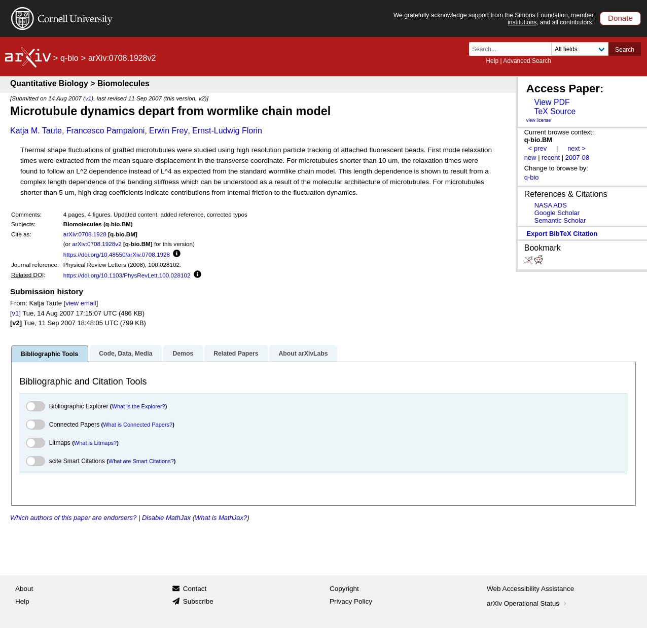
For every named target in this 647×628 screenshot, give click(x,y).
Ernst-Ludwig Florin (227, 130)
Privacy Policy (351, 601)
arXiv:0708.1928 (84, 234)
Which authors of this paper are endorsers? (73, 517)
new (530, 157)
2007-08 (577, 157)
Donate (620, 18)
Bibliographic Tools (49, 354)
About (24, 588)
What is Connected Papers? (137, 425)
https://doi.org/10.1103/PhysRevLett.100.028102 (127, 275)
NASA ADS (550, 205)
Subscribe (198, 601)
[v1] (15, 313)
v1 (88, 98)
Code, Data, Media (125, 353)
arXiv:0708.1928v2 (96, 243)
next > (576, 148)
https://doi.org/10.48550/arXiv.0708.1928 (116, 254)
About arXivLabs (303, 353)
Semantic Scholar (560, 220)
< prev (537, 148)
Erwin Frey (168, 130)
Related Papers (235, 353)
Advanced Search (527, 60)
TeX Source (555, 111)
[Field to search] (579, 49)
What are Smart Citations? (141, 461)
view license (538, 120)
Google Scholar (557, 213)
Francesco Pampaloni (105, 130)
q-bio (69, 58)
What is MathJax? (221, 517)
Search (624, 49)
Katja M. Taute (36, 130)
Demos (182, 353)
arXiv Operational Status (527, 603)
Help (492, 60)
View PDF (551, 102)
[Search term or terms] (513, 49)
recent (551, 157)
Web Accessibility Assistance (530, 588)
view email (80, 303)
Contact (195, 588)
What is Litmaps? (95, 443)
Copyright (344, 588)
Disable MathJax (166, 517)
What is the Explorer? (138, 406)
